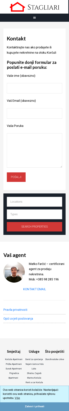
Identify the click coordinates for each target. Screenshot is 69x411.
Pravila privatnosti (15, 309)
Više (17, 398)
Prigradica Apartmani (13, 375)
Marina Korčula (34, 378)
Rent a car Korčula (34, 382)
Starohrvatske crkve (54, 359)
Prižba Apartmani (14, 364)
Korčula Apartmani (13, 359)
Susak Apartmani (14, 369)
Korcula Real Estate (34, 7)
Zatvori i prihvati (34, 406)
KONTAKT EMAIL (34, 289)
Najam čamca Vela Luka (35, 366)
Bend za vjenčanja (34, 359)
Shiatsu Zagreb (34, 373)
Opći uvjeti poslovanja (18, 318)
